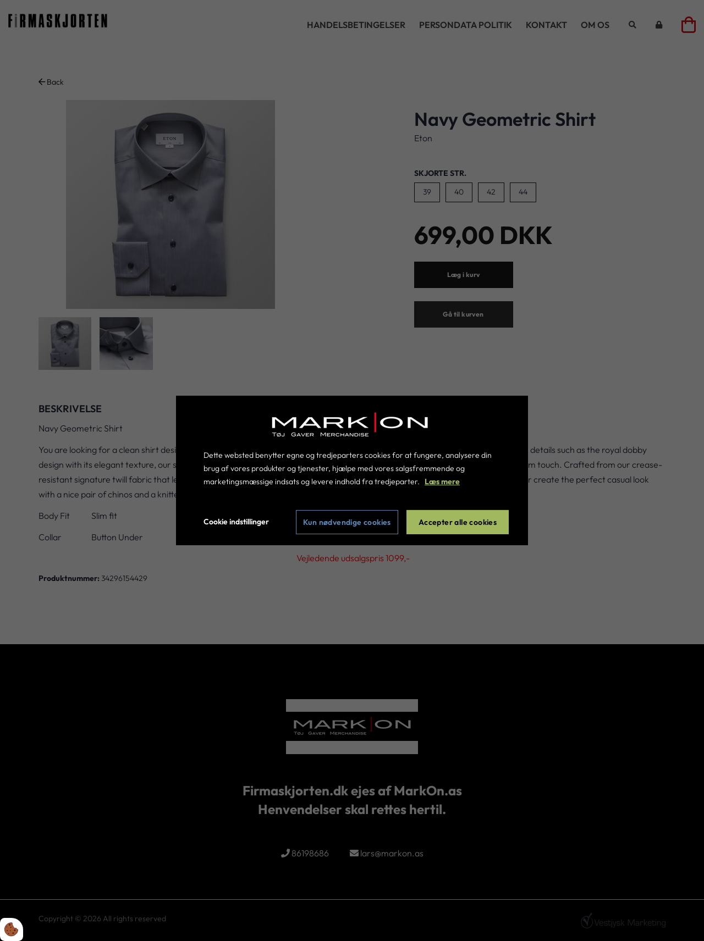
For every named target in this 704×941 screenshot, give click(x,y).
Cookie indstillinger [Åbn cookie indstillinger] (236, 522)
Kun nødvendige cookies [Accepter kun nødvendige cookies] (347, 522)
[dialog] (352, 470)
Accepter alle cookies (458, 522)
